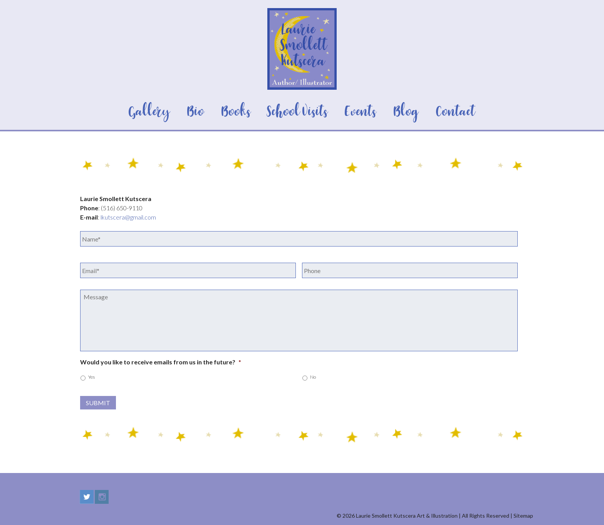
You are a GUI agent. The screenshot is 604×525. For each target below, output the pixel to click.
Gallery (149, 112)
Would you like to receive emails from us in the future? (160, 362)
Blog (406, 112)
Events (360, 112)
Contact (455, 112)
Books (236, 112)
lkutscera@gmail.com (128, 217)
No (313, 377)
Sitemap (523, 515)
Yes (91, 377)
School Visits (298, 112)
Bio (195, 112)
